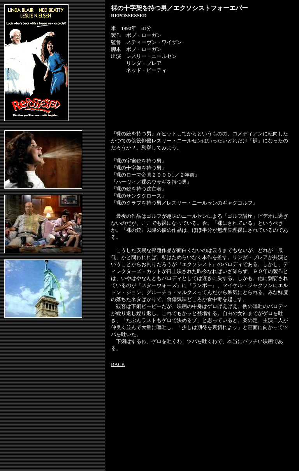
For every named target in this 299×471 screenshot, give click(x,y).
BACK (118, 364)
